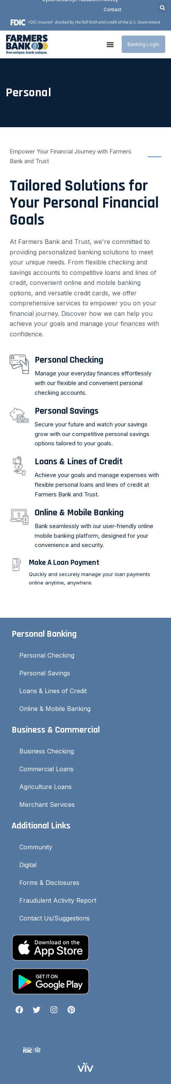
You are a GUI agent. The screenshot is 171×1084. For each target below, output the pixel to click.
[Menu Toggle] (110, 44)
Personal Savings (44, 673)
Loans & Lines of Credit (53, 691)
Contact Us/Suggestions (54, 918)
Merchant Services (47, 804)
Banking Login (143, 44)
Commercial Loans (46, 769)
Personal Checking (46, 655)
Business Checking (46, 751)
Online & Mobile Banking (55, 708)
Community (35, 847)
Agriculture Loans (45, 787)
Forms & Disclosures (49, 882)
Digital (28, 865)
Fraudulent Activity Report (57, 900)
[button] (162, 8)
